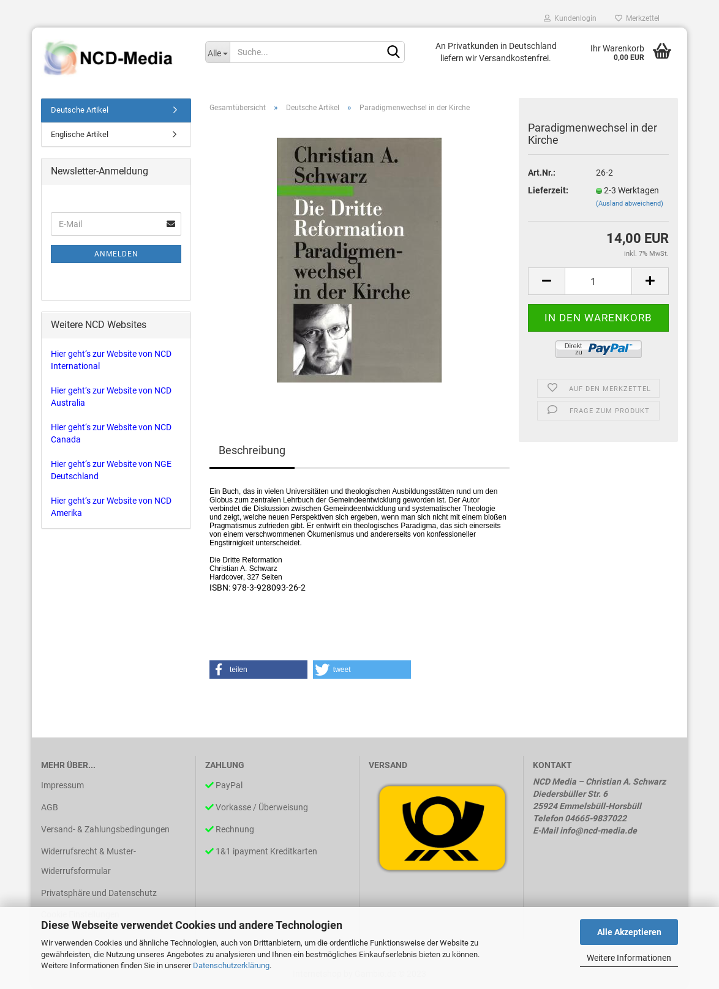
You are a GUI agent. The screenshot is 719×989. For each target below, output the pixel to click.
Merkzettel (637, 18)
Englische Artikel (79, 134)
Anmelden (116, 254)
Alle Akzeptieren (629, 932)
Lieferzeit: (548, 190)
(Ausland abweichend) (629, 203)
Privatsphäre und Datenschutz (99, 893)
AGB (49, 807)
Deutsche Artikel (79, 109)
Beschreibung (252, 450)
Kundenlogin (570, 18)
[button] (258, 669)
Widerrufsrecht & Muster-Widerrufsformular (88, 861)
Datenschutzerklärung (231, 965)
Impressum (62, 785)
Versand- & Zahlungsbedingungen (105, 829)
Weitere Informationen (629, 958)
